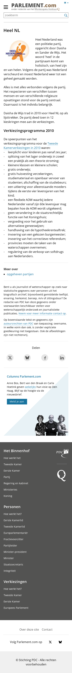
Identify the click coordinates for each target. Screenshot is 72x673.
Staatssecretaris (13, 564)
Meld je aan (17, 401)
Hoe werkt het (12, 458)
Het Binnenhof (16, 450)
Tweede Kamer (13, 464)
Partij (7, 477)
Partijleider (10, 545)
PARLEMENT (33, 5)
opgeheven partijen (20, 274)
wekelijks (30, 387)
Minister (9, 558)
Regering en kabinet (16, 483)
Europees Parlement (16, 607)
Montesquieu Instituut (46, 9)
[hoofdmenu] (6, 8)
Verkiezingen (15, 581)
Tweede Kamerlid (14, 526)
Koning (8, 496)
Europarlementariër (16, 533)
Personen (12, 506)
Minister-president (15, 552)
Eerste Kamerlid (13, 520)
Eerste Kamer (12, 470)
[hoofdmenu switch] (6, 8)
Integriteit (10, 570)
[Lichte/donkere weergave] (67, 3)
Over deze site (29, 629)
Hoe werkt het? (13, 514)
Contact (47, 629)
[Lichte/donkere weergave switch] (67, 3)
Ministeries (10, 489)
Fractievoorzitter (13, 539)
